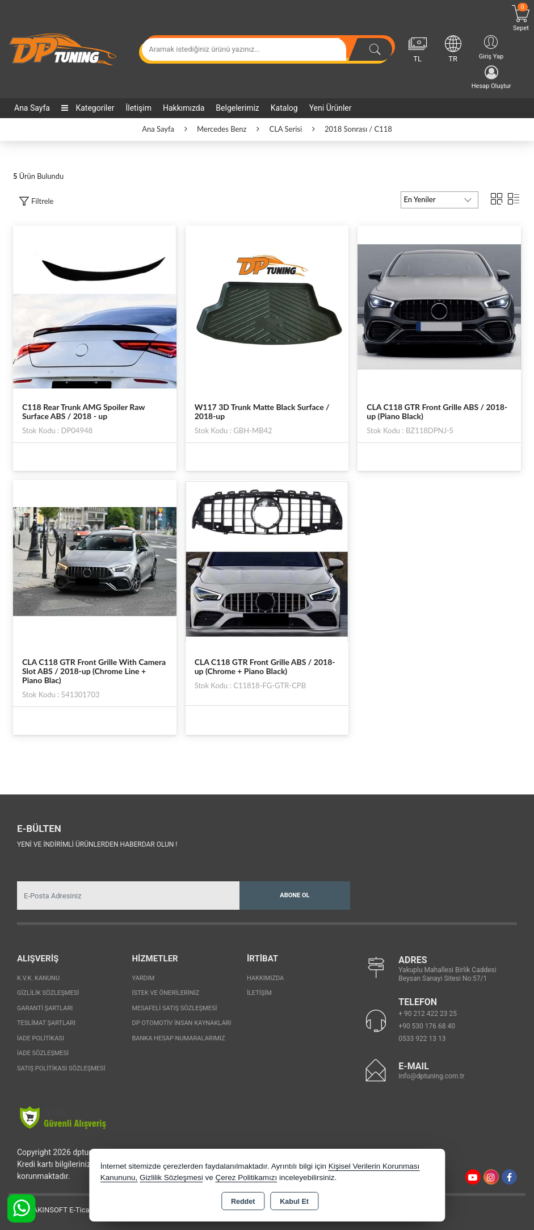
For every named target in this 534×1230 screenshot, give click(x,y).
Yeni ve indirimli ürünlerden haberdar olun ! (97, 844)
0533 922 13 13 (421, 1039)
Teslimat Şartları (46, 1023)
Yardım (143, 978)
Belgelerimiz (237, 107)
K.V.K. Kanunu (38, 978)
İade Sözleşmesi (43, 1053)
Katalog (284, 107)
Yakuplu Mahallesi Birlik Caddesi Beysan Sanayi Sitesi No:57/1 (447, 974)
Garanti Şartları (45, 1008)
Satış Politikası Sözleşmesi (61, 1068)
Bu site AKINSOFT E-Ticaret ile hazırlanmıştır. (82, 1210)
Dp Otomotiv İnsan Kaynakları (181, 1023)
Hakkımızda (183, 107)
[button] (36, 201)
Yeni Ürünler (330, 107)
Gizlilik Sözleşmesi (48, 993)
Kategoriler (87, 107)
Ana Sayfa (32, 107)
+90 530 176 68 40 (426, 1026)
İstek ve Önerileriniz (165, 993)
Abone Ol (294, 895)
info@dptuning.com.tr (431, 1076)
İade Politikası (40, 1038)
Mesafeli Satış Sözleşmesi (174, 1008)
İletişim (138, 107)
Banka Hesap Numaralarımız (178, 1038)
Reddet (243, 1202)
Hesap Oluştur (491, 77)
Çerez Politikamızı (246, 1177)
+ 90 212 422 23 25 (427, 1014)
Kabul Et (294, 1202)
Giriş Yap (491, 47)
